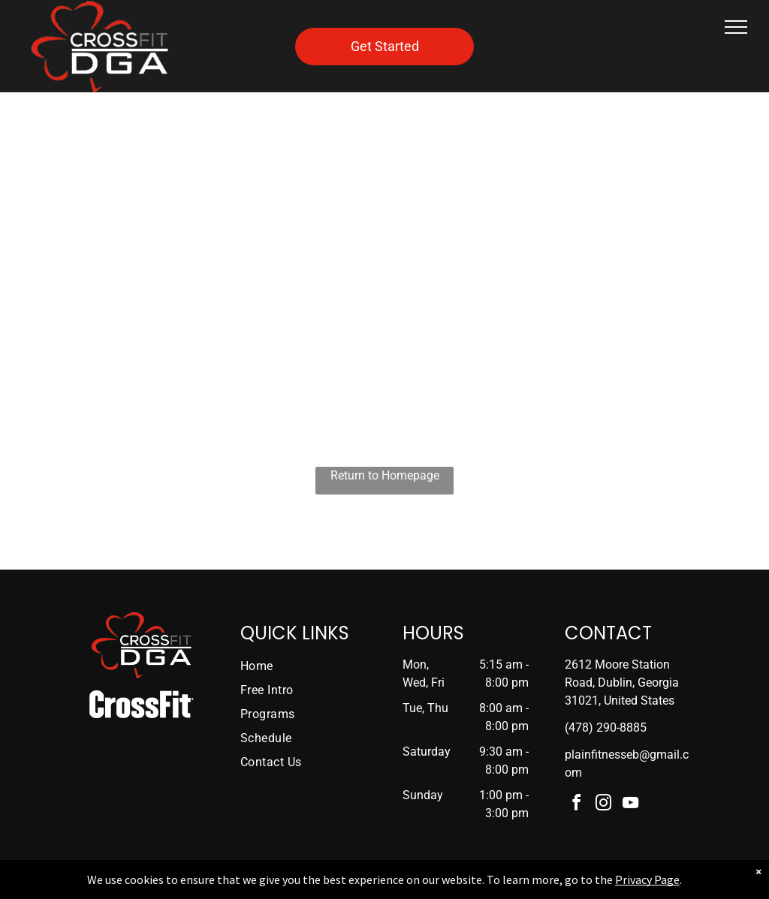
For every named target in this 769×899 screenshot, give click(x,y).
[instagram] (604, 805)
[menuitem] (297, 666)
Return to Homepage (384, 475)
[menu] (735, 27)
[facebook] (577, 805)
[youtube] (631, 805)
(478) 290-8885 (606, 727)
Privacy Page (647, 879)
